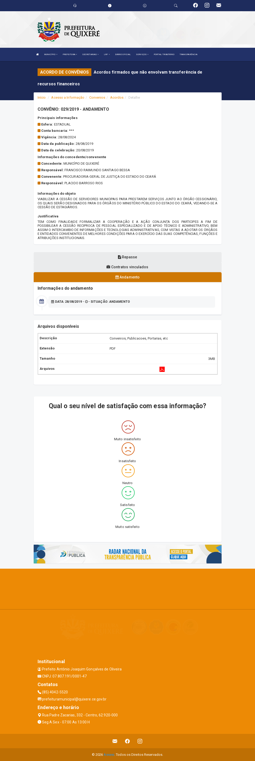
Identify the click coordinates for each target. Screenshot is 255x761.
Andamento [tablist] (127, 277)
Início (42, 97)
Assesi (109, 754)
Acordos (117, 97)
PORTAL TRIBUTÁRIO (164, 54)
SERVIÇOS (142, 54)
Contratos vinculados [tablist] (127, 267)
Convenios (97, 97)
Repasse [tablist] (127, 257)
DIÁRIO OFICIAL (123, 54)
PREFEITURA (70, 54)
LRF (107, 54)
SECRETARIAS (90, 54)
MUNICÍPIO (50, 54)
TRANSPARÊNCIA (188, 54)
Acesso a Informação (67, 97)
